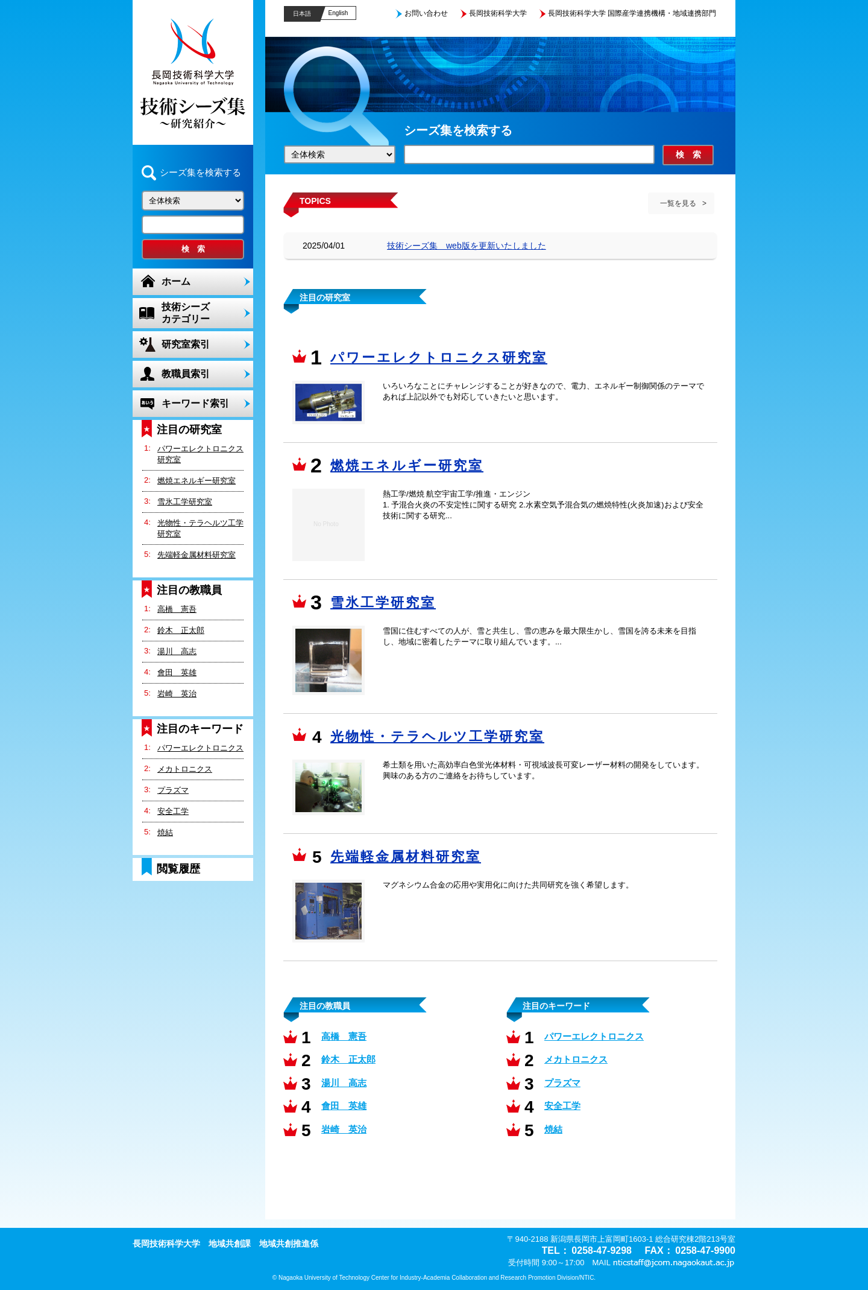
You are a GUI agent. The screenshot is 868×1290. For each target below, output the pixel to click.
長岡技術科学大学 (498, 13)
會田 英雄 (177, 672)
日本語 (302, 13)
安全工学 (173, 811)
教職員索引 (186, 374)
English (338, 13)
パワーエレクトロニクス (200, 747)
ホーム (176, 281)
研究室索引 (186, 344)
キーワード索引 (195, 403)
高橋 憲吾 (177, 609)
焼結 (165, 832)
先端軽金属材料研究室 (196, 554)
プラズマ (173, 790)
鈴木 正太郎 (180, 630)
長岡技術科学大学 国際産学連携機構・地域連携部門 (632, 13)
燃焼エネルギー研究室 (196, 480)
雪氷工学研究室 (184, 501)
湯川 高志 (177, 651)
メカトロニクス (184, 769)
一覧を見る (678, 203)
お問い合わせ (426, 13)
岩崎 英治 (177, 693)
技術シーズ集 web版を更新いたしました (466, 245)
